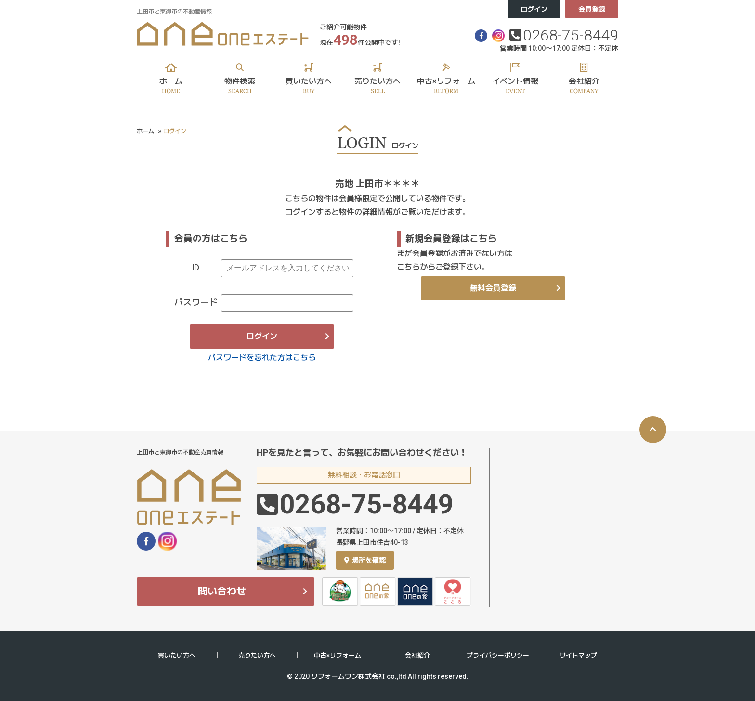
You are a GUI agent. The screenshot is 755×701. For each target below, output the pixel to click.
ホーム (145, 131)
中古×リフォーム (337, 655)
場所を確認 (365, 560)
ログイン (534, 9)
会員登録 (591, 9)
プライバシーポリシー (498, 655)
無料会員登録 (493, 288)
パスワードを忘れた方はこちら (262, 357)
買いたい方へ (176, 655)
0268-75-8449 (570, 35)
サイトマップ (578, 655)
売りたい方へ (257, 655)
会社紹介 (417, 655)
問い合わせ (222, 591)
